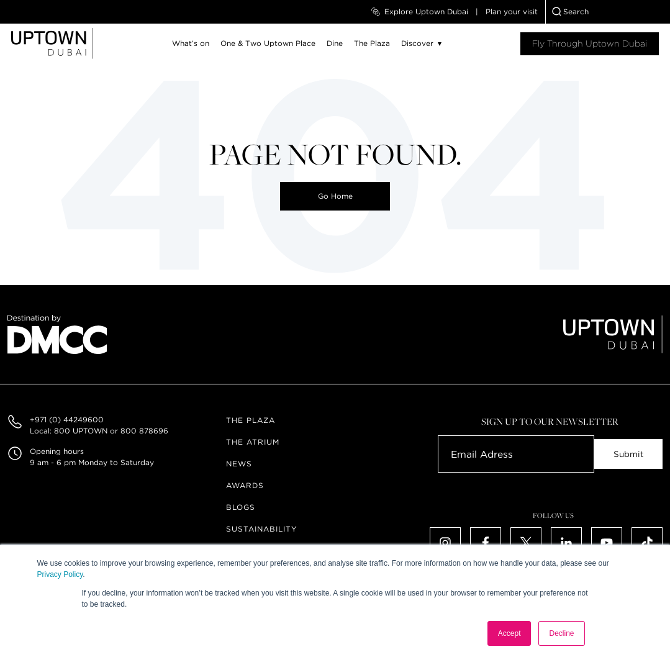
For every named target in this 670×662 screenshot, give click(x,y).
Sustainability (261, 528)
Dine (335, 43)
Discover (417, 43)
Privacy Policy (60, 574)
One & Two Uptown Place (267, 43)
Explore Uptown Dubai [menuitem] (419, 11)
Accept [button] (509, 633)
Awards (245, 485)
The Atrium (252, 442)
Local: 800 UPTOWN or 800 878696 (99, 430)
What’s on (190, 43)
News (239, 463)
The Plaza (372, 43)
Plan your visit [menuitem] (512, 11)
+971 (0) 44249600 (67, 419)
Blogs (240, 507)
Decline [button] (561, 633)
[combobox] (608, 12)
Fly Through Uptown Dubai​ (589, 43)
